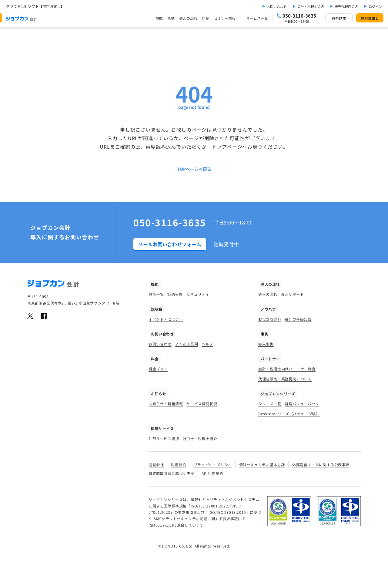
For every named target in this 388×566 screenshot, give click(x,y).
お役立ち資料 (269, 319)
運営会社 (156, 464)
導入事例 (265, 343)
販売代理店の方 (346, 6)
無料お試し (370, 18)
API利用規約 (212, 473)
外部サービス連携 (164, 438)
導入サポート (292, 294)
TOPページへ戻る (194, 169)
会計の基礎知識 (298, 319)
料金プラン (158, 368)
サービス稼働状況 (201, 403)
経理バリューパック (302, 403)
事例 (171, 18)
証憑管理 (174, 294)
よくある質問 (186, 343)
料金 (205, 18)
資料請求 (339, 18)
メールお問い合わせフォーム (169, 244)
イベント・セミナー (166, 319)
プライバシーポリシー (213, 464)
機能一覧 (156, 294)
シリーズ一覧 (269, 403)
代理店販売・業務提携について (285, 378)
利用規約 (178, 464)
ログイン (375, 6)
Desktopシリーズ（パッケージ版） (288, 413)
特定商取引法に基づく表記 (171, 473)
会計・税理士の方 (310, 6)
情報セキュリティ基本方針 (262, 464)
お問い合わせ (277, 6)
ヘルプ (207, 343)
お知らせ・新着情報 (166, 403)
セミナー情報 (225, 18)
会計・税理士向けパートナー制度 (287, 368)
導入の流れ (188, 18)
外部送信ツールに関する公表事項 (321, 464)
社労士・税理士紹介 (200, 438)
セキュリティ (197, 294)
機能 (159, 18)
